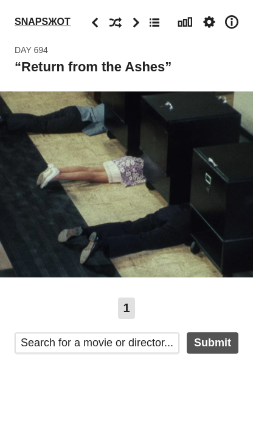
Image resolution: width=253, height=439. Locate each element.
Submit (212, 343)
